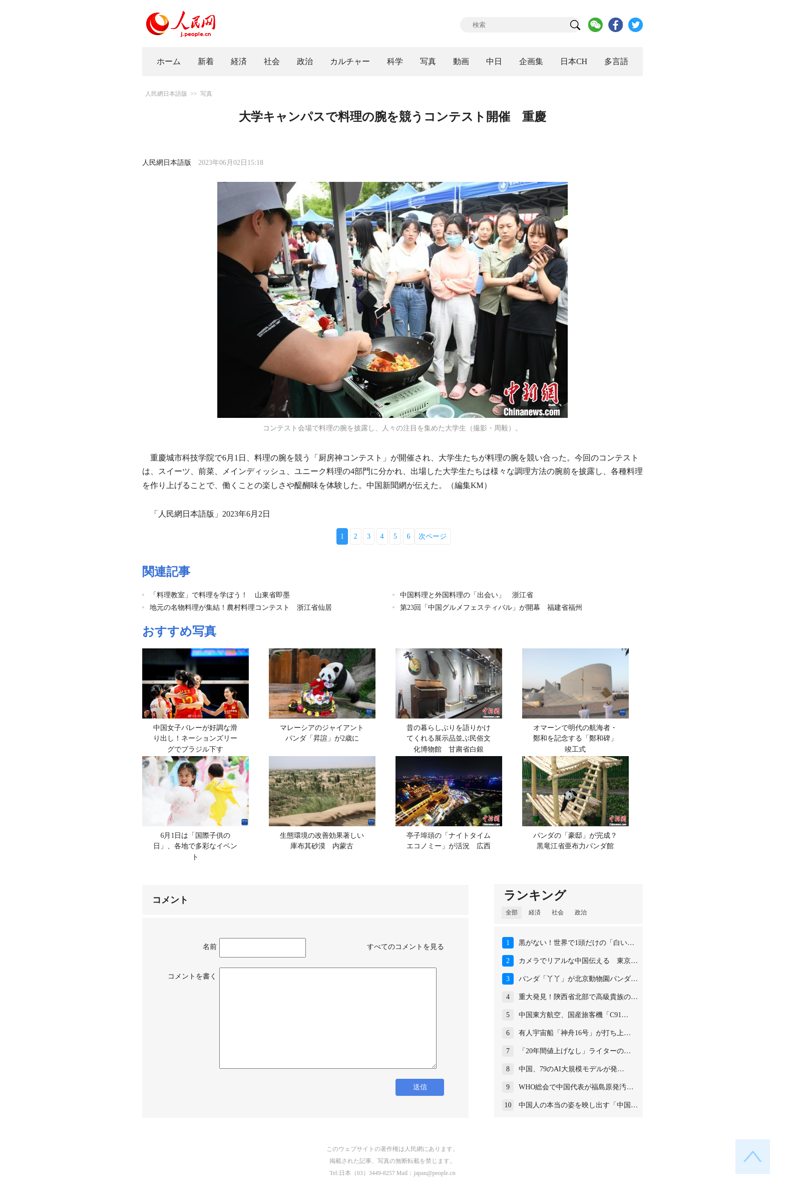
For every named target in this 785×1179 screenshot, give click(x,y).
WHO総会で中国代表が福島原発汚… (576, 1087)
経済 (239, 61)
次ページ (433, 536)
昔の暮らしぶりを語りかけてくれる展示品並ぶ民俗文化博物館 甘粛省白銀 (449, 738)
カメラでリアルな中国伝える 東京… (578, 961)
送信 (420, 1087)
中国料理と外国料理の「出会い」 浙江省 (466, 595)
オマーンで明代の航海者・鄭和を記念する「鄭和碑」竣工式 (575, 738)
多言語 (616, 61)
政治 (305, 61)
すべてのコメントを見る (405, 947)
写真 (428, 61)
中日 (494, 61)
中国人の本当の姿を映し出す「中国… (578, 1105)
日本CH (573, 61)
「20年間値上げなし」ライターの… (575, 1051)
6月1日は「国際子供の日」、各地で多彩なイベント (195, 846)
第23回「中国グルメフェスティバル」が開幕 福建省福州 (491, 607)
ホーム (169, 61)
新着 (206, 61)
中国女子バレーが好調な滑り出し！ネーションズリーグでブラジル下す (195, 738)
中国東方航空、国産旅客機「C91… (573, 1015)
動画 (461, 61)
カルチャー (350, 61)
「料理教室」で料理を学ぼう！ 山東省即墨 (220, 595)
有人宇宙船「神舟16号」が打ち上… (575, 1033)
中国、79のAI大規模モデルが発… (571, 1069)
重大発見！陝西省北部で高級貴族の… (578, 997)
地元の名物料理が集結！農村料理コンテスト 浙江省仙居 (241, 607)
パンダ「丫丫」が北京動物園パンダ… (578, 979)
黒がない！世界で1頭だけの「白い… (576, 943)
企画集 (531, 61)
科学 (395, 61)
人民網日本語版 (166, 93)
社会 (272, 61)
